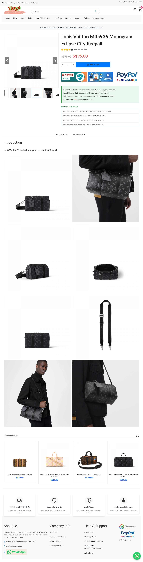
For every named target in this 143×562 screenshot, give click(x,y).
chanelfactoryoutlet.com (94, 548)
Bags (22, 18)
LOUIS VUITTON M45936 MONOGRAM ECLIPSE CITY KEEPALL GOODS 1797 (75, 27)
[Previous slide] (136, 435)
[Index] (135, 9)
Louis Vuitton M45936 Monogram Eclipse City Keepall (30, 150)
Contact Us (139, 1)
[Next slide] (138, 435)
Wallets (86, 18)
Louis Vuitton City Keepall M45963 (20, 475)
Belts (30, 18)
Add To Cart (93, 64)
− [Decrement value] (62, 64)
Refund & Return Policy (93, 541)
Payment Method (56, 546)
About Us (53, 532)
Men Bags (58, 18)
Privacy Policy (55, 541)
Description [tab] (62, 134)
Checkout (131, 1)
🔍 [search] (96, 11)
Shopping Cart (123, 1)
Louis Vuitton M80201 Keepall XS (88, 475)
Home (7, 18)
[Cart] (140, 9)
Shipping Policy (90, 537)
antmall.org (88, 553)
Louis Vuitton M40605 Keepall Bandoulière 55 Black (123, 475)
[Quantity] (68, 64)
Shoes (76, 18)
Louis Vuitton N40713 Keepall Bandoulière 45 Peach (54, 475)
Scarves (68, 18)
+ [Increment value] (73, 64)
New (15, 18)
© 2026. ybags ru (125, 540)
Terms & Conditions (57, 537)
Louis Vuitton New (43, 18)
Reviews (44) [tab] (79, 134)
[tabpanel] (20, 462)
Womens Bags (98, 18)
